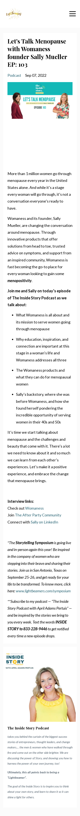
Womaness (34, 508)
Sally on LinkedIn (44, 522)
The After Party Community (38, 515)
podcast (14, 75)
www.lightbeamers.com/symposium (43, 590)
